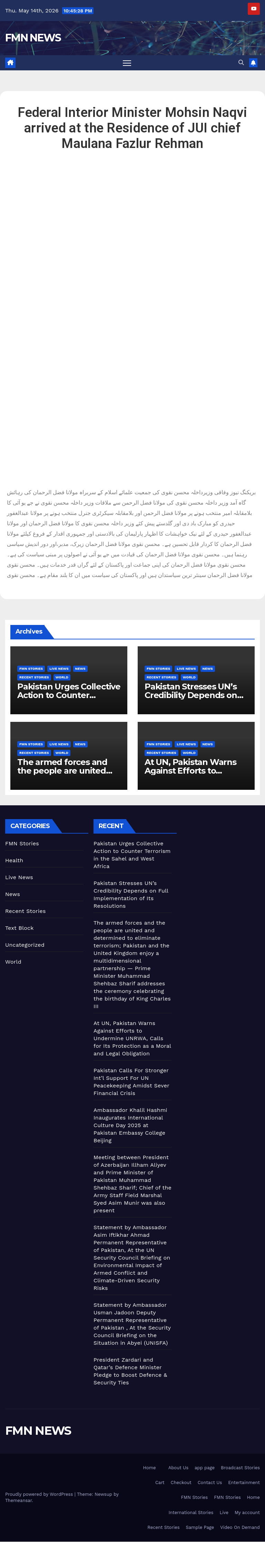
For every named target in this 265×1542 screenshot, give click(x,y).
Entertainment (244, 1483)
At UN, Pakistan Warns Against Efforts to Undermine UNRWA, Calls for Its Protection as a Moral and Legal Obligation (132, 1038)
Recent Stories (34, 677)
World (62, 677)
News (80, 669)
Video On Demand (240, 1527)
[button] (241, 63)
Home (149, 1468)
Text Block (19, 928)
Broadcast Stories (240, 1468)
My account (247, 1512)
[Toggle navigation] (127, 63)
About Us (178, 1468)
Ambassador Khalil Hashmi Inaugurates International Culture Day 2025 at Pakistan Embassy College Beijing (130, 1125)
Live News (58, 669)
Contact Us (210, 1483)
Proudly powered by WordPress (40, 1495)
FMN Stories (31, 669)
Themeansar (18, 1501)
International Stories (191, 1512)
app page (205, 1468)
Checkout (181, 1483)
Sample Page (200, 1527)
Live (223, 1512)
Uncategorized (25, 945)
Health (14, 860)
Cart (160, 1483)
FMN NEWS (33, 37)
